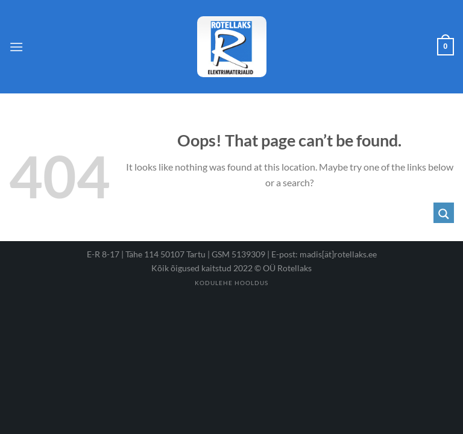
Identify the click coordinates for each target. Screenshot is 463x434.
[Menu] (16, 46)
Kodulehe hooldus (231, 282)
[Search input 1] (279, 213)
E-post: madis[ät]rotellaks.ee (324, 254)
